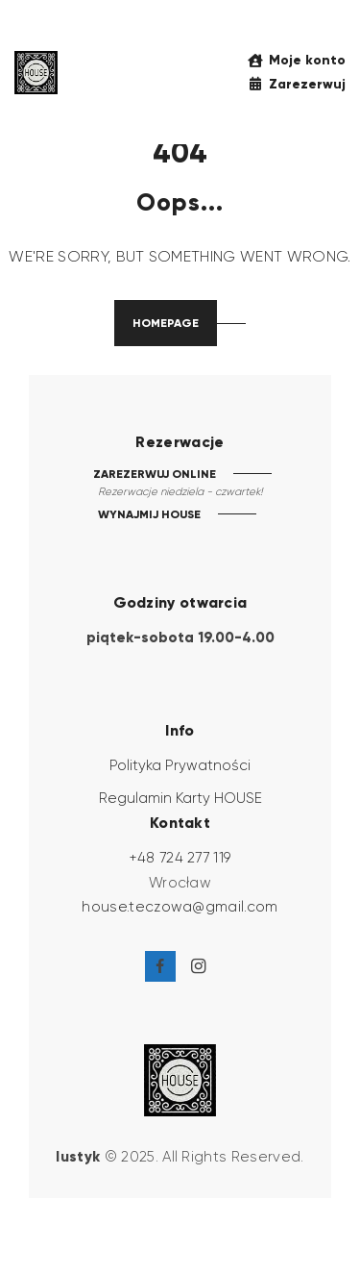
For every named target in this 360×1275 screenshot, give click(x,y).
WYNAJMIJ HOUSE (149, 514)
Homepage (165, 322)
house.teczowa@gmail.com (179, 906)
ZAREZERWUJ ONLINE (154, 473)
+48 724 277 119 (180, 857)
